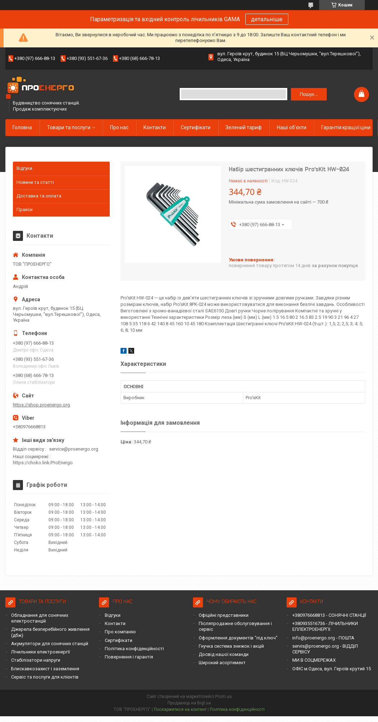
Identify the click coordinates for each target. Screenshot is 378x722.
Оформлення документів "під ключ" (238, 638)
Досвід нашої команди (224, 654)
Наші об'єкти (291, 127)
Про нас (119, 127)
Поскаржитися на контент (180, 709)
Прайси (24, 209)
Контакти (154, 127)
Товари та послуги (68, 127)
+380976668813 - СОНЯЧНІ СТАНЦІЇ (329, 615)
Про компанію (120, 631)
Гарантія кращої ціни (345, 127)
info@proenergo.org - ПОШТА (323, 638)
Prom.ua (223, 696)
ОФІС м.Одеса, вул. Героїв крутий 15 (331, 668)
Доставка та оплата (38, 196)
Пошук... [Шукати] (309, 94)
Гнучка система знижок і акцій (231, 646)
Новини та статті (35, 182)
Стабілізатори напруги (35, 660)
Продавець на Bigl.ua (189, 702)
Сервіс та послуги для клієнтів (45, 677)
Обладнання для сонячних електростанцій (39, 618)
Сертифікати (196, 127)
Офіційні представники (224, 615)
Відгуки (24, 168)
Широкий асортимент (222, 662)
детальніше (267, 19)
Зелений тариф (244, 127)
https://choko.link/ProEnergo (43, 462)
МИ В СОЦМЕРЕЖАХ (314, 660)
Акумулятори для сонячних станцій (49, 643)
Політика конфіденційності (134, 648)
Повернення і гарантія (129, 657)
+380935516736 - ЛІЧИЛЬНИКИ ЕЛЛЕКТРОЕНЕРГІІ (325, 626)
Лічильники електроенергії (40, 652)
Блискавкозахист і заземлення (45, 668)
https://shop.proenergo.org (41, 404)
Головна (22, 127)
